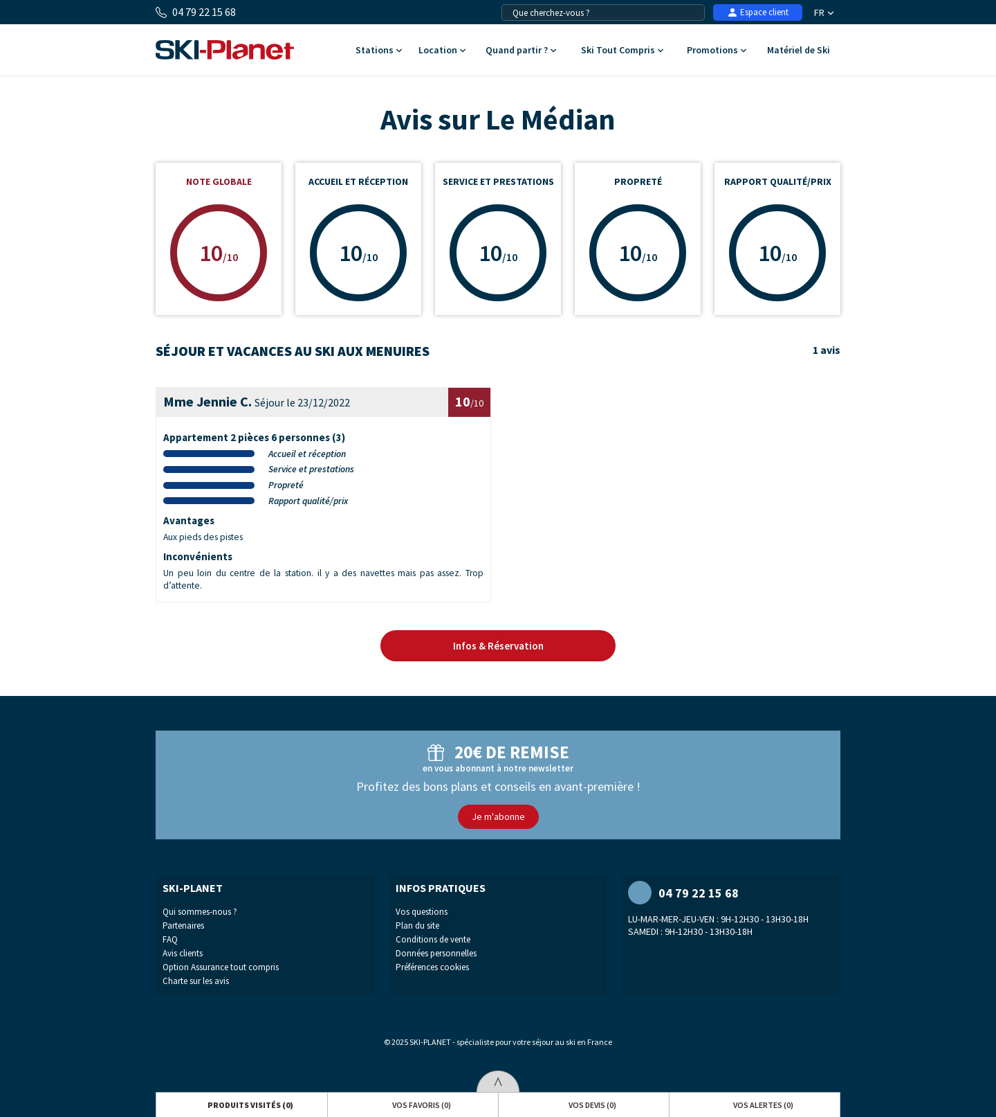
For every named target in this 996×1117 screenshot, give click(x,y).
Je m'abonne (498, 816)
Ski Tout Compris (621, 51)
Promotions (716, 51)
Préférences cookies (432, 967)
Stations (378, 51)
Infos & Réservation (498, 645)
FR (823, 12)
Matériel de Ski (798, 51)
